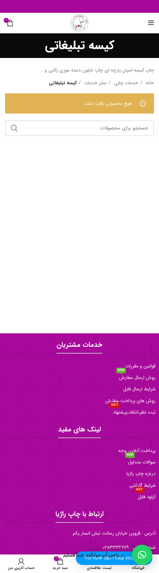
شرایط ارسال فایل (139, 389)
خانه (149, 83)
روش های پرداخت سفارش (130, 400)
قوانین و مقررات (141, 366)
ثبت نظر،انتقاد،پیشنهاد (133, 411)
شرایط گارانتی (142, 485)
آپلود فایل (145, 496)
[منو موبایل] (151, 23)
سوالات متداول (140, 461)
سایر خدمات (95, 83)
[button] (142, 555)
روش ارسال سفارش (136, 376)
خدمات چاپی (125, 83)
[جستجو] (79, 128)
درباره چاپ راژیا (141, 473)
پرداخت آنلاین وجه (137, 450)
